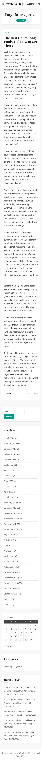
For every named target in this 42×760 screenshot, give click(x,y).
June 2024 (8, 545)
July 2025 (8, 476)
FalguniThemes (22, 756)
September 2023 (11, 594)
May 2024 (8, 551)
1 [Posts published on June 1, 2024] (30, 625)
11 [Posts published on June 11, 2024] (11, 632)
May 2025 (8, 486)
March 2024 (9, 561)
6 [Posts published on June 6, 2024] (21, 629)
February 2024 (10, 567)
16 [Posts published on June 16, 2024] (35, 632)
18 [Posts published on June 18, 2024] (11, 636)
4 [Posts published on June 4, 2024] (11, 629)
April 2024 (8, 556)
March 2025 (9, 497)
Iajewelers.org (13, 4)
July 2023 (8, 604)
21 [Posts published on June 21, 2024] (26, 636)
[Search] (39, 4)
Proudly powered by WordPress (15, 753)
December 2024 (11, 513)
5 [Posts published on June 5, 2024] (16, 629)
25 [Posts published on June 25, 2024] (11, 640)
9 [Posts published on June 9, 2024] (35, 629)
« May (6, 646)
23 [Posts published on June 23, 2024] (35, 636)
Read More (10, 394)
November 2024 (11, 518)
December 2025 (11, 454)
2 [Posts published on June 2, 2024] (35, 625)
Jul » (12, 646)
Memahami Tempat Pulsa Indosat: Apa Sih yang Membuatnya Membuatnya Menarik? (21, 690)
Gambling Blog (10, 666)
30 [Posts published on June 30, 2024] (35, 640)
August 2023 (9, 599)
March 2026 (9, 438)
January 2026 (10, 449)
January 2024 (10, 572)
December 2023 (11, 577)
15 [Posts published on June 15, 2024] (31, 632)
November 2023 (11, 583)
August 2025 (9, 470)
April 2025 (8, 492)
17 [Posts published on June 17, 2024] (6, 636)
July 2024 (8, 540)
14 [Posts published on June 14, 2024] (26, 632)
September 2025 (11, 465)
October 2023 (10, 588)
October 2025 (10, 459)
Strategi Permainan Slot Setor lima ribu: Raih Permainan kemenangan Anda (19, 735)
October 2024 (10, 524)
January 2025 (10, 508)
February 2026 (10, 443)
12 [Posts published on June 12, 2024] (16, 632)
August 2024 (9, 535)
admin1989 (33, 394)
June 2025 (8, 481)
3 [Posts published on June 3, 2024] (6, 629)
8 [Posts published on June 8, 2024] (30, 629)
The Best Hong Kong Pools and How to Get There (20, 42)
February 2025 (10, 502)
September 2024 (11, 529)
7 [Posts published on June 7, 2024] (25, 629)
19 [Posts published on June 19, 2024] (16, 636)
